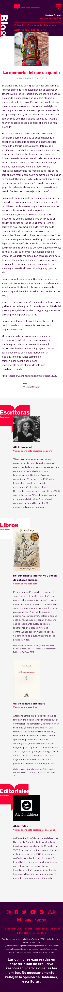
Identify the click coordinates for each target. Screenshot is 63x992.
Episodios (20, 25)
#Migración (35, 387)
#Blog (25, 384)
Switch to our (50, 17)
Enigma (57, 939)
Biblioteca (50, 25)
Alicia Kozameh (19, 769)
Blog (43, 29)
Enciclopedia (34, 25)
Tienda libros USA (12, 929)
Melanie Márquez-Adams (22, 645)
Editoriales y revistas (26, 29)
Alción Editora (49, 772)
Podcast (28, 929)
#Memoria (27, 387)
